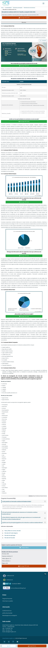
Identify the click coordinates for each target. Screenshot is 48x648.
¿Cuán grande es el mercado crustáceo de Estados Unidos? (24, 501)
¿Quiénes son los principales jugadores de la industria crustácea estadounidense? (24, 523)
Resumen (24, 22)
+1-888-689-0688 (10, 627)
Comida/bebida (8, 7)
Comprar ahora (24, 548)
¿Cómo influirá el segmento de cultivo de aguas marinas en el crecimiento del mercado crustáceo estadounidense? (24, 518)
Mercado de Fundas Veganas (11, 533)
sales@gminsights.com (10, 632)
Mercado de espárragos (10, 535)
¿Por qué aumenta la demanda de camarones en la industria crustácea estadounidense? (24, 513)
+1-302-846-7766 (8, 628)
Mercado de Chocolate (10, 538)
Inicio (2, 7)
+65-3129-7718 (8, 630)
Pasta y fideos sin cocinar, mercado (13, 531)
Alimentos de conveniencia (29, 7)
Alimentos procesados (17, 7)
